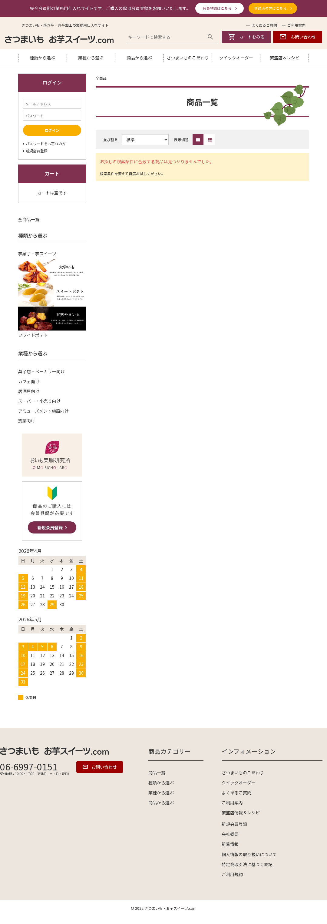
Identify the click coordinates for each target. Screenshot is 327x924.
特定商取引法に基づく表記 (247, 864)
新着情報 (230, 844)
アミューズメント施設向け (43, 411)
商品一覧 (156, 772)
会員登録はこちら (217, 8)
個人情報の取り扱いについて (249, 854)
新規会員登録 (234, 824)
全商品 (101, 78)
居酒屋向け (28, 391)
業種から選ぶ (91, 58)
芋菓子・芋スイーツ (37, 254)
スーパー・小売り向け (39, 401)
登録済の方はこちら (270, 8)
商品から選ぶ (139, 58)
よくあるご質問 (264, 25)
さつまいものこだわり (188, 58)
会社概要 (230, 834)
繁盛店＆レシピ (284, 58)
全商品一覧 (28, 219)
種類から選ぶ (42, 58)
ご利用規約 (232, 874)
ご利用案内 (296, 25)
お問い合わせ (297, 37)
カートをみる (246, 37)
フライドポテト (33, 335)
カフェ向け (28, 381)
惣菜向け (26, 420)
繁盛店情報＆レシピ (241, 812)
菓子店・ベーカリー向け (41, 371)
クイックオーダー (236, 58)
